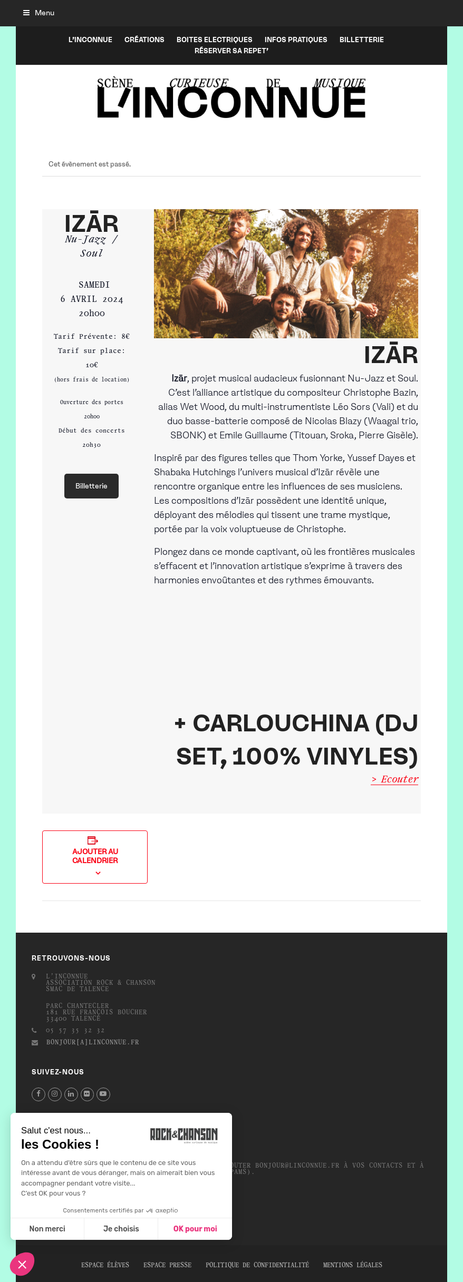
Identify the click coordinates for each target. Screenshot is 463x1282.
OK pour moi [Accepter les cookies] (195, 1229)
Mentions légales (352, 1266)
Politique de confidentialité (257, 1266)
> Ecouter (394, 780)
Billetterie (91, 486)
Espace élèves (105, 1266)
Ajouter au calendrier (95, 856)
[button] (38, 12)
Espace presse (167, 1266)
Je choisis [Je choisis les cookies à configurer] (121, 1229)
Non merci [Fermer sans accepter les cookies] (47, 1229)
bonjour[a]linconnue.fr (92, 1043)
